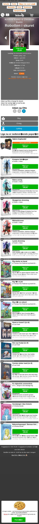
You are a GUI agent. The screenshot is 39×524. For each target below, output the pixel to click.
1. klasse (21, 73)
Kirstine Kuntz (13, 19)
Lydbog (19, 128)
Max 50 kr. (15, 455)
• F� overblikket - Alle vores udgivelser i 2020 (19, 78)
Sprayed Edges (19, 10)
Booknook (27, 7)
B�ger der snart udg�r (27, 4)
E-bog (19, 123)
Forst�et (18, 520)
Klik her (6, 514)
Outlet (14, 4)
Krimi (19, 7)
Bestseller (11, 7)
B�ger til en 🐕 (22, 455)
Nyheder (6, 4)
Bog (19, 118)
